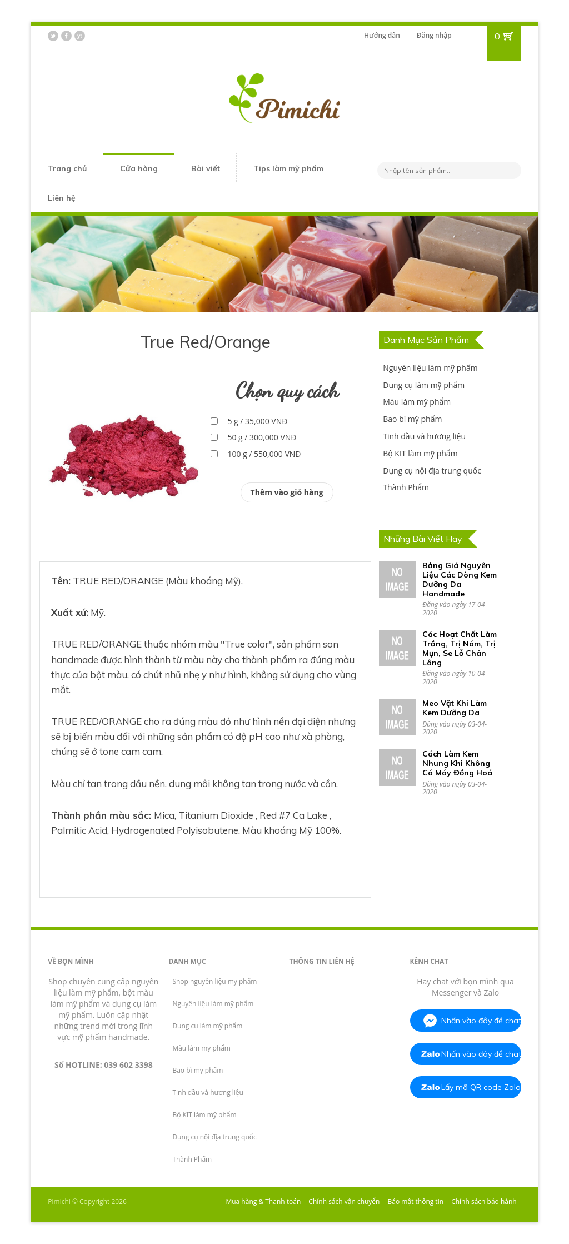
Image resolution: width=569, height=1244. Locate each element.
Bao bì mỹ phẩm (412, 419)
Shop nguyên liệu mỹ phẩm (214, 981)
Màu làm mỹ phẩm (417, 401)
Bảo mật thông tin (415, 1201)
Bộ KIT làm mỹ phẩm (420, 453)
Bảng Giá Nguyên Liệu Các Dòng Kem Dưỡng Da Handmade (459, 579)
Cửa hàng (139, 168)
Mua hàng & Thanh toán (263, 1201)
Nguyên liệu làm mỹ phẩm (430, 367)
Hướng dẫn (382, 35)
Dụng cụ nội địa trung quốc (432, 470)
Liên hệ (62, 198)
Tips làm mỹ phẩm (288, 168)
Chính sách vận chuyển (344, 1201)
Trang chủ (67, 168)
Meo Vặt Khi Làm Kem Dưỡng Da (454, 708)
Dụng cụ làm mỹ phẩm (424, 385)
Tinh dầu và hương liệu (424, 436)
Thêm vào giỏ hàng (287, 492)
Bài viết (205, 168)
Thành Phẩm (406, 487)
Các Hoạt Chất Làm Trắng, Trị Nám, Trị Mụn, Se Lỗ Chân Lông (459, 648)
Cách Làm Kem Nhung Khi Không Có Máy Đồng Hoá (457, 763)
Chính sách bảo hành (484, 1201)
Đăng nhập (434, 35)
